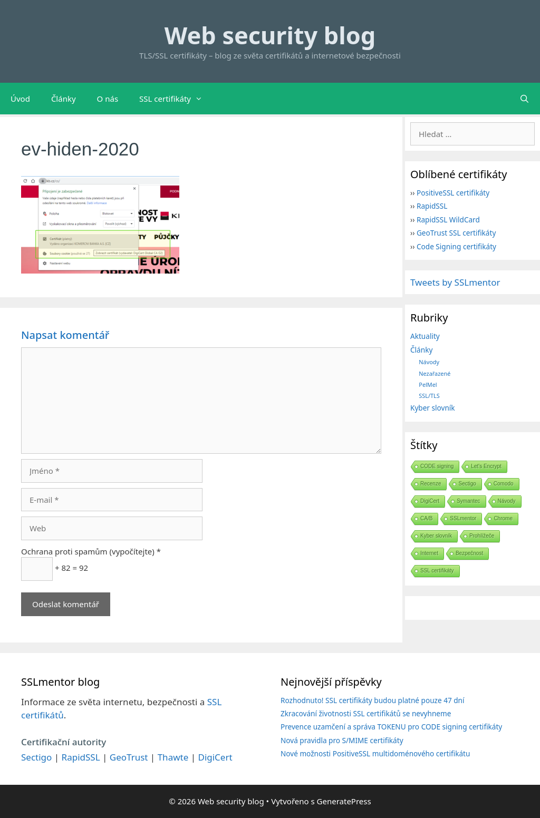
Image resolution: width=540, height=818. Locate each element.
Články (63, 98)
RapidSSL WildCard (448, 220)
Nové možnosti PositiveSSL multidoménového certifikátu (375, 753)
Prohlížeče (481, 536)
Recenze (430, 483)
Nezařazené (434, 373)
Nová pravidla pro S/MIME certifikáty (342, 740)
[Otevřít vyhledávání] (524, 98)
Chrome (503, 518)
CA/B (426, 518)
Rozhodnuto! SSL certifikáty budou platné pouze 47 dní (373, 700)
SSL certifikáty (176, 98)
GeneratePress (344, 801)
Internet (429, 553)
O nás (108, 98)
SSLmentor (463, 518)
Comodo (504, 483)
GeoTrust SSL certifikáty (456, 233)
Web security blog (270, 35)
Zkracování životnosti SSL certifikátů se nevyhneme (366, 713)
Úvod (20, 98)
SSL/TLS (429, 396)
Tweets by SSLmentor (455, 282)
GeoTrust (129, 757)
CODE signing (437, 466)
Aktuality (425, 336)
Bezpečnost (469, 553)
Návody (429, 362)
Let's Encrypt (486, 466)
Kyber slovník (432, 408)
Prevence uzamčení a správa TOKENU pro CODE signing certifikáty (391, 727)
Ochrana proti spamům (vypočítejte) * (91, 551)
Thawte (173, 757)
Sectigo (467, 483)
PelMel (428, 384)
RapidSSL (432, 206)
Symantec (468, 501)
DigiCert (429, 501)
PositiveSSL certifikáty (453, 193)
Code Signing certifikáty (456, 246)
